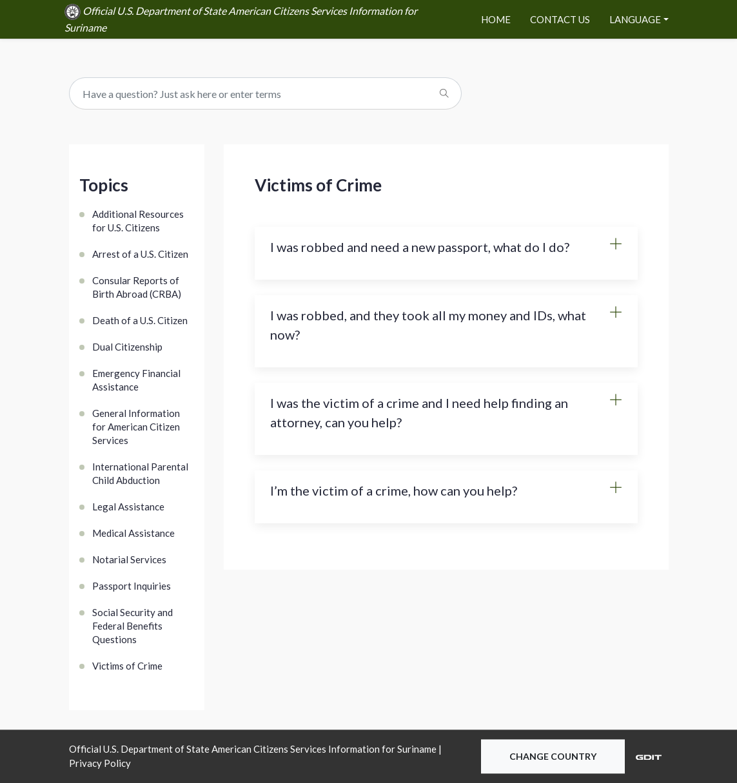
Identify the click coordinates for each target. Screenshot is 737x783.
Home (496, 19)
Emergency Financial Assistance (136, 379)
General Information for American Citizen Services (136, 426)
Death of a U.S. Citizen (140, 320)
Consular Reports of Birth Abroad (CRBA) (136, 287)
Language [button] (635, 19)
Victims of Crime (127, 666)
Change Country (552, 756)
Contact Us (560, 19)
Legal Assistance (128, 506)
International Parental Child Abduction (140, 473)
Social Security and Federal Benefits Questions (132, 625)
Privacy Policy (100, 763)
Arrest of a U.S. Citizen (140, 254)
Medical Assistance (133, 533)
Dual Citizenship (127, 347)
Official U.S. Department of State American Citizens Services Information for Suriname (240, 19)
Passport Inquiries (131, 586)
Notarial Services (129, 559)
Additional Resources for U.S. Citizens (138, 220)
